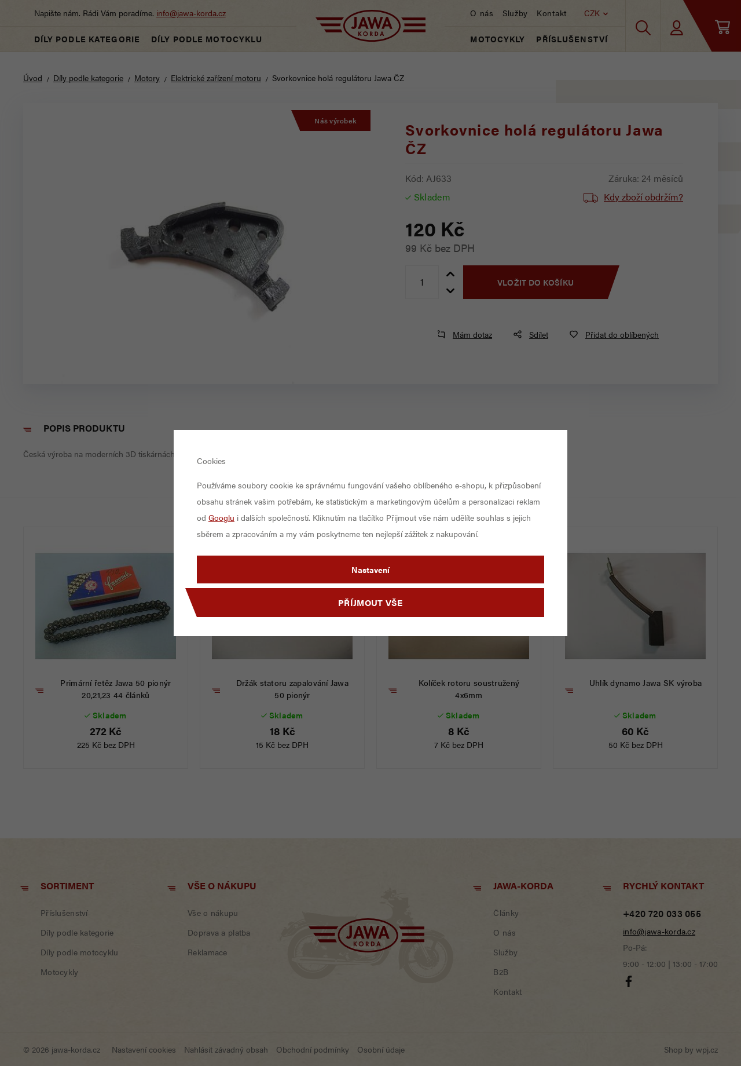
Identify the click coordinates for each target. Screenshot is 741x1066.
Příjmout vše (370, 602)
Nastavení (370, 569)
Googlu (221, 517)
